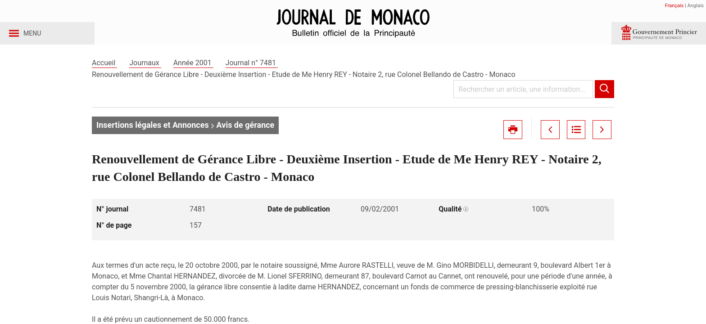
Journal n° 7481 (252, 71)
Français (674, 6)
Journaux (145, 71)
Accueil (104, 71)
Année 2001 (193, 71)
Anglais (696, 6)
